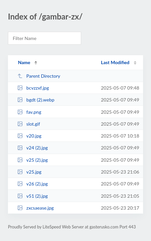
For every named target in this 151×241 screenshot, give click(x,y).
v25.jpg (29, 172)
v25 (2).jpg (32, 160)
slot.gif (28, 124)
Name (24, 62)
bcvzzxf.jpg (33, 88)
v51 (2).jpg (32, 196)
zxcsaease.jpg (35, 208)
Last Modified (115, 62)
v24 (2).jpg (32, 147)
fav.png (29, 112)
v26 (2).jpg (32, 183)
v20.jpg (29, 136)
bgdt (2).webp (35, 99)
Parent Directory (38, 76)
